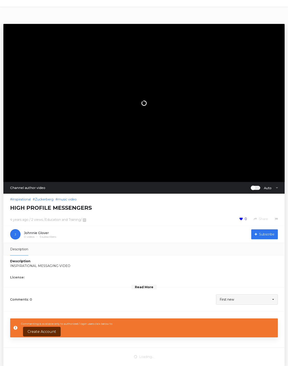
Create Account (42, 331)
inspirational (21, 199)
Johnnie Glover (36, 233)
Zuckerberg (44, 199)
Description (19, 249)
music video (67, 199)
